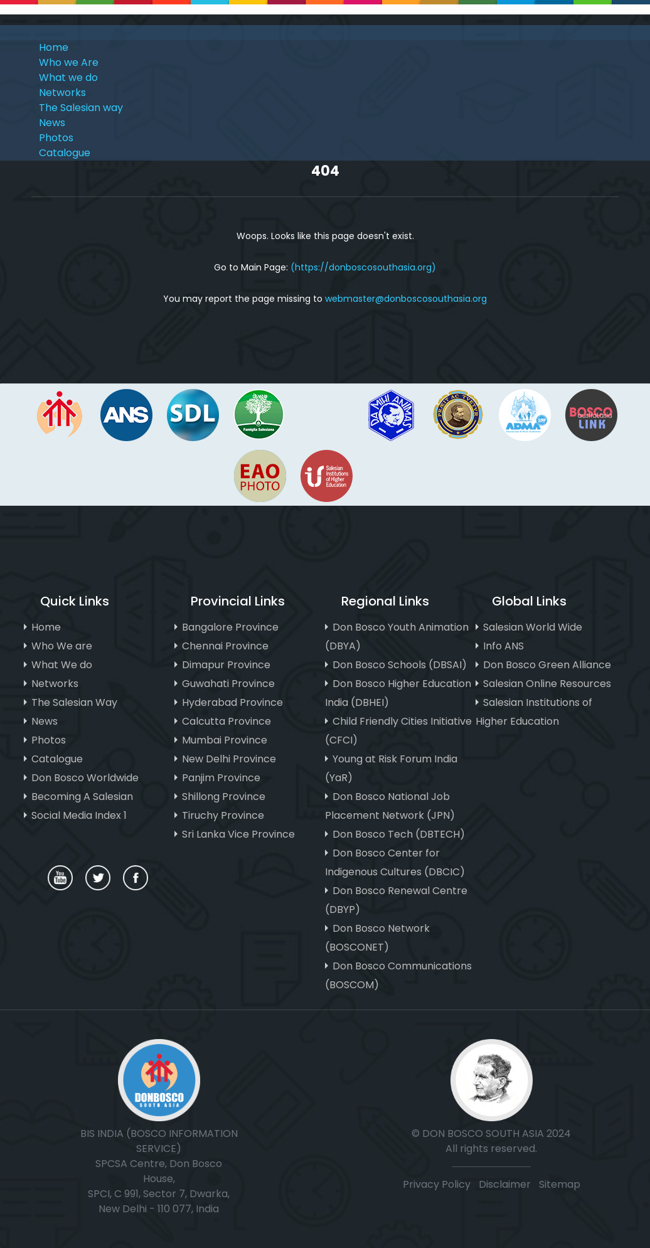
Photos (56, 138)
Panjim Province (221, 778)
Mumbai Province (224, 740)
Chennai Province (225, 646)
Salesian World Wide (532, 627)
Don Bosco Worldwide (85, 778)
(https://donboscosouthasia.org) (363, 267)
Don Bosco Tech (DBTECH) (399, 834)
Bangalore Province (230, 627)
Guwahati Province (228, 683)
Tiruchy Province (223, 815)
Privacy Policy (437, 1184)
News (52, 122)
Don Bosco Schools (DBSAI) (400, 665)
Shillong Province (223, 796)
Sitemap (559, 1184)
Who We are (61, 646)
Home (53, 47)
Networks (62, 92)
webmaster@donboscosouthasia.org (406, 298)
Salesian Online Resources (547, 683)
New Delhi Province (229, 759)
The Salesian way (81, 107)
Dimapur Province (226, 665)
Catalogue (64, 153)
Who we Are (69, 62)
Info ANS (503, 646)
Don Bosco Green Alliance (547, 665)
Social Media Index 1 (79, 815)
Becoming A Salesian (82, 796)
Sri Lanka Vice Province (238, 834)
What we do (68, 77)
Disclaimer (506, 1184)
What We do (61, 665)
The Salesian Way (74, 702)
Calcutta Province (226, 721)
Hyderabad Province (232, 702)
